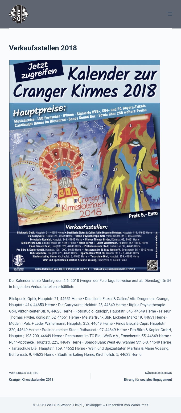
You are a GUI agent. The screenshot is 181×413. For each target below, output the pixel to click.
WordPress (139, 405)
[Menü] (170, 14)
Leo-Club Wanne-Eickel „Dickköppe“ (73, 405)
